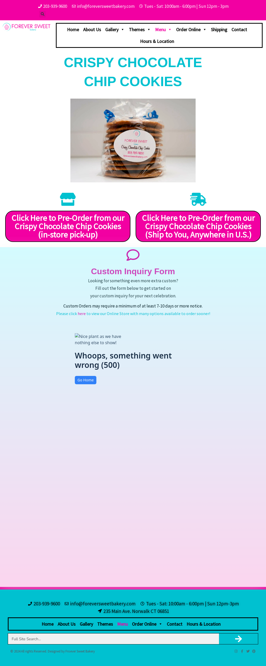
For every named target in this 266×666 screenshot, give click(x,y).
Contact (239, 30)
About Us (92, 30)
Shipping (219, 30)
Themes (140, 29)
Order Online (191, 29)
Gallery (115, 29)
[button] (42, 14)
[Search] (238, 638)
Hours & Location (157, 41)
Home (73, 30)
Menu (163, 29)
